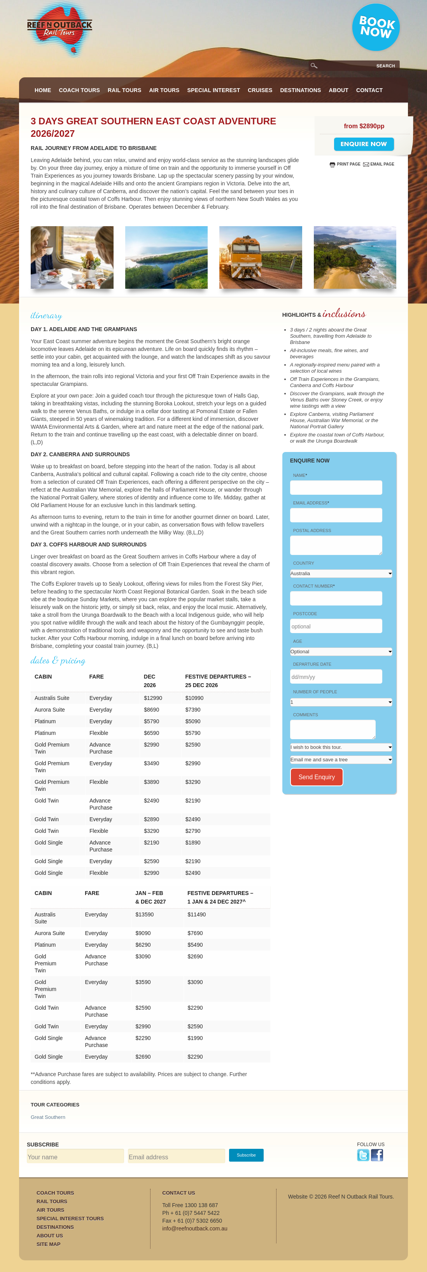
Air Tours (164, 90)
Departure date (312, 664)
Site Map (48, 1244)
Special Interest (213, 90)
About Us (50, 1236)
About (338, 90)
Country (303, 563)
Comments (305, 714)
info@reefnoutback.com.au (195, 1228)
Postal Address (312, 530)
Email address (311, 503)
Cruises (260, 90)
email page (382, 164)
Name (300, 475)
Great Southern (48, 1117)
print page (348, 164)
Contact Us (178, 1193)
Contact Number (314, 586)
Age (297, 641)
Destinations (300, 90)
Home (43, 90)
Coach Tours (79, 90)
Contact (369, 90)
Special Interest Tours (70, 1218)
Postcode (305, 613)
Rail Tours (124, 90)
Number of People (315, 691)
